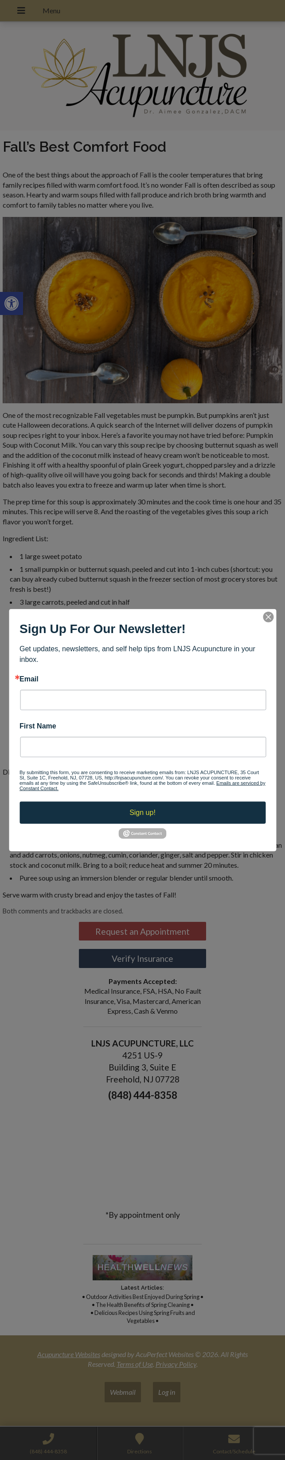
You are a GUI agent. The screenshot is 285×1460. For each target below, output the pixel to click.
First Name (38, 726)
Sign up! (142, 812)
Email (29, 678)
